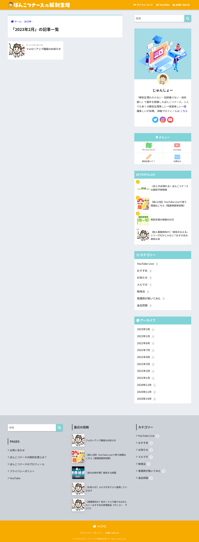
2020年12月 (146, 385)
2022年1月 (146, 336)
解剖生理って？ (148, 158)
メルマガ (144, 285)
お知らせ (144, 278)
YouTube (162, 4)
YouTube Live (148, 264)
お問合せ (177, 158)
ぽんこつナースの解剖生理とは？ (28, 457)
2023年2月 (146, 329)
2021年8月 (146, 343)
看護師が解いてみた (151, 298)
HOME (99, 526)
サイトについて (143, 4)
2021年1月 (146, 378)
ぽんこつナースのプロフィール (27, 464)
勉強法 (143, 292)
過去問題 (144, 305)
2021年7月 (146, 350)
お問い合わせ (181, 4)
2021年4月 (146, 357)
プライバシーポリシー (22, 471)
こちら (184, 111)
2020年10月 (146, 399)
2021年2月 (146, 371)
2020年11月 (146, 392)
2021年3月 (146, 364)
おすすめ (144, 271)
